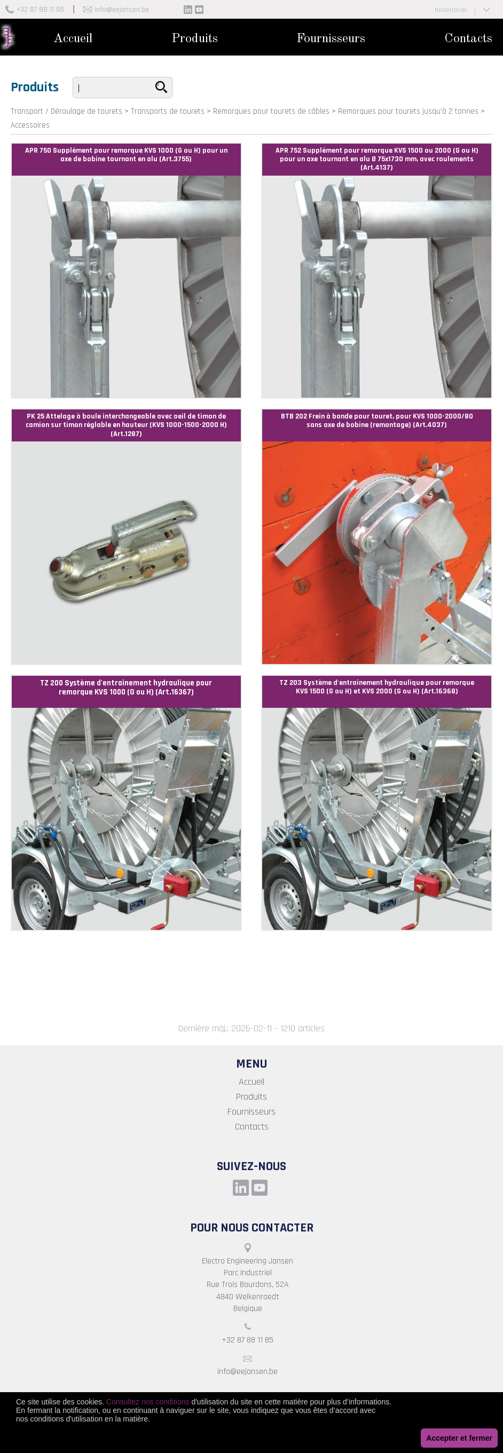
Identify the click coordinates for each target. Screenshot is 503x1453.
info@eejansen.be (122, 9)
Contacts (468, 39)
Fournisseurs (330, 39)
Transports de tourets (168, 111)
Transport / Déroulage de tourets (66, 111)
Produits (194, 39)
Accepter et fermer (459, 1438)
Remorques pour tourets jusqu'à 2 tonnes (408, 111)
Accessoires (30, 125)
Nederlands (451, 10)
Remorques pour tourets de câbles (271, 111)
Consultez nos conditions (148, 1401)
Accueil (72, 39)
